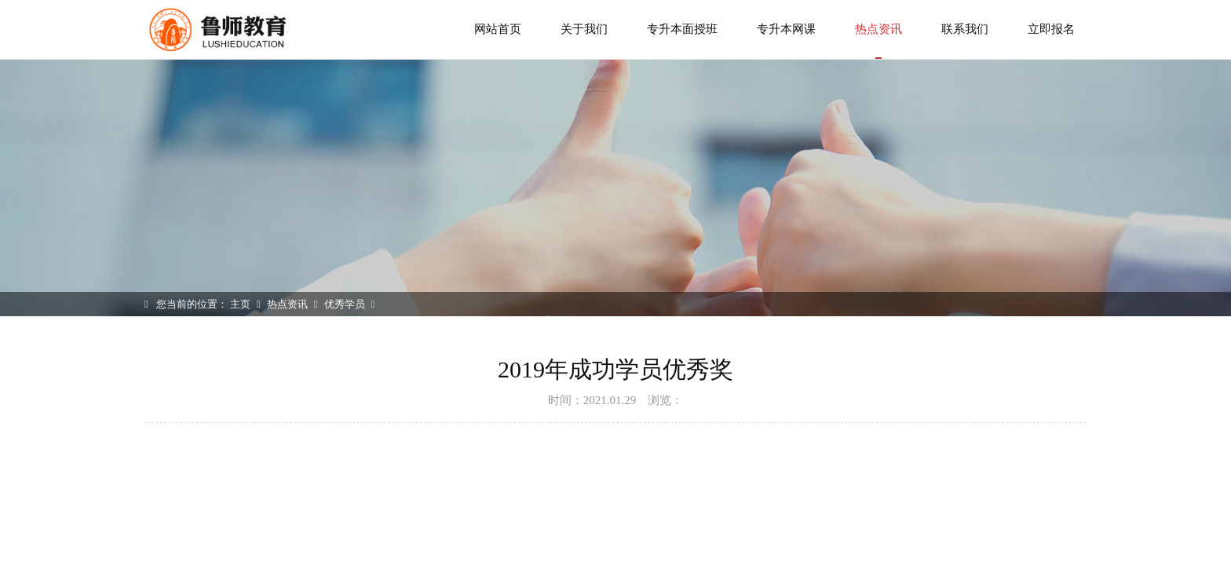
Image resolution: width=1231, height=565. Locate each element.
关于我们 (584, 29)
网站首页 (497, 29)
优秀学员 (344, 304)
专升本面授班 (682, 29)
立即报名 (1051, 29)
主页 (240, 304)
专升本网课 (786, 29)
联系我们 (964, 29)
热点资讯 (878, 41)
